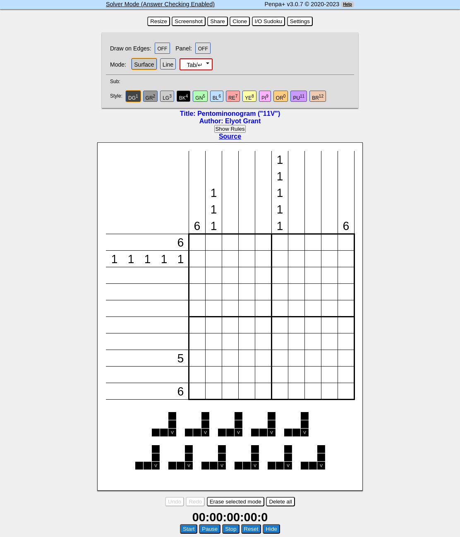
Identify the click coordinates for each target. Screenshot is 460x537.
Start (188, 529)
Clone (239, 21)
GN (200, 97)
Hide (271, 529)
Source (230, 136)
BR (317, 97)
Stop (230, 529)
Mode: (118, 64)
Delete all (280, 502)
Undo (174, 502)
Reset (251, 529)
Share (217, 21)
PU (298, 97)
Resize (158, 21)
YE (249, 97)
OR (281, 97)
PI (264, 97)
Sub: (117, 81)
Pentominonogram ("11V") (238, 113)
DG (133, 97)
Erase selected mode (235, 502)
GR (151, 97)
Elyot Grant (243, 121)
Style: (117, 96)
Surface (144, 64)
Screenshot (188, 21)
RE (232, 97)
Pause (210, 529)
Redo (195, 502)
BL (217, 97)
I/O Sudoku (269, 21)
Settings (300, 21)
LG (167, 97)
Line (168, 64)
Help (347, 4)
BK (183, 97)
